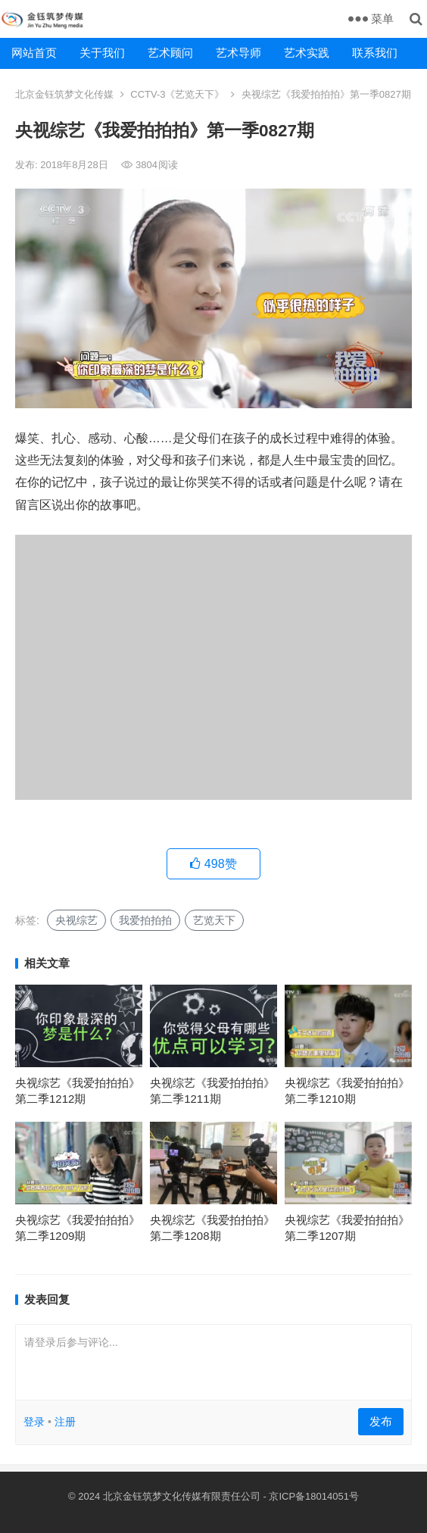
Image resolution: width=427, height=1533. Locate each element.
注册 (65, 1422)
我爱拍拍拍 (145, 920)
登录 (34, 1422)
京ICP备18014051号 (314, 1496)
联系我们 (374, 52)
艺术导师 (238, 52)
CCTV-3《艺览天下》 (177, 94)
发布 (380, 1421)
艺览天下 (214, 920)
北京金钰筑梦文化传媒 (64, 94)
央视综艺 (76, 920)
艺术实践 (306, 52)
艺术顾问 (170, 52)
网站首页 (34, 52)
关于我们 (102, 52)
